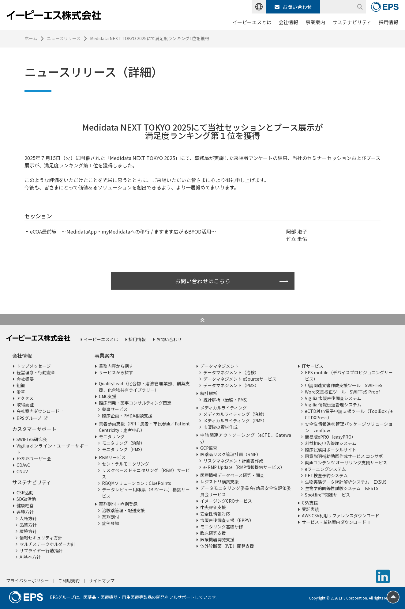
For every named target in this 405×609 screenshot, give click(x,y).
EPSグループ (29, 418)
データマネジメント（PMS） (231, 385)
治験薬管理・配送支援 (123, 510)
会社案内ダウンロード (38, 411)
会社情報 (288, 22)
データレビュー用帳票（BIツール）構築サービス (146, 492)
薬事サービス (115, 409)
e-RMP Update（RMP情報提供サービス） (244, 467)
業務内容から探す (116, 366)
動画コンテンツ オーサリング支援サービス (346, 462)
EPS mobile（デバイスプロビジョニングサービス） (349, 375)
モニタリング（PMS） (123, 449)
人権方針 (28, 518)
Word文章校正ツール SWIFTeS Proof (342, 392)
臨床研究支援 (213, 533)
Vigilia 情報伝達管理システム (333, 405)
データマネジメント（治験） (231, 372)
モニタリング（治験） (123, 443)
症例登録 (110, 523)
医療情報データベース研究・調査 (232, 475)
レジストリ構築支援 (219, 481)
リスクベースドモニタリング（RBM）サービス (146, 473)
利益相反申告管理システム (330, 443)
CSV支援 (310, 503)
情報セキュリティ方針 (41, 538)
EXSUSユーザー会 (34, 458)
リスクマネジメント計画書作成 (233, 461)
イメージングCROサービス (226, 501)
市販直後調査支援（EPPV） (227, 520)
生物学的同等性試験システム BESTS (341, 488)
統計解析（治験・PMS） (226, 400)
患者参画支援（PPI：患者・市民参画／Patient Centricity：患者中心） (144, 427)
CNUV (22, 471)
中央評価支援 (213, 507)
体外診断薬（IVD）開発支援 (227, 546)
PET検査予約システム (326, 475)
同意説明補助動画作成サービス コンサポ (344, 456)
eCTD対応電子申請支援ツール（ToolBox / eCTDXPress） (349, 414)
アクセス (25, 398)
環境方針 (28, 531)
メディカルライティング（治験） (235, 414)
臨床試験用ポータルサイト (330, 450)
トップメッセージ (34, 366)
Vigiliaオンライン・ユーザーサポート (52, 449)
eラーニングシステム (325, 469)
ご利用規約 (69, 580)
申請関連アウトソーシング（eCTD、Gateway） (245, 438)
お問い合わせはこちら (202, 281)
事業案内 (315, 22)
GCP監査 (208, 448)
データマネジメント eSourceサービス (239, 379)
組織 (21, 385)
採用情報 (388, 22)
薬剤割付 (110, 517)
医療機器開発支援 (217, 539)
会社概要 (25, 379)
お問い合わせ (293, 6)
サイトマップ (101, 580)
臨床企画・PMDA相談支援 (127, 416)
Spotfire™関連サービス (327, 495)
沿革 (21, 392)
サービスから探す (116, 372)
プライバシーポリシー (27, 580)
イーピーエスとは (252, 22)
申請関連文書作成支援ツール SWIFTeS (343, 385)
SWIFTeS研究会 (32, 439)
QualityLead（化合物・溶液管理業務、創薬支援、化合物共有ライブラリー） (144, 386)
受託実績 (310, 509)
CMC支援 (107, 396)
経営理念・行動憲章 (36, 372)
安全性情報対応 (215, 514)
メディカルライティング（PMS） (235, 420)
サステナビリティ (351, 22)
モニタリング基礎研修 (221, 526)
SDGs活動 (26, 499)
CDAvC (23, 465)
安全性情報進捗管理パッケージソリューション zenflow (349, 427)
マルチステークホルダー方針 (47, 544)
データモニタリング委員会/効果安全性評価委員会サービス (245, 491)
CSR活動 (25, 492)
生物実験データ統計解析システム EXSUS (346, 482)
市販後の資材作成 (220, 427)
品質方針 (28, 525)
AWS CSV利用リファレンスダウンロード (340, 515)
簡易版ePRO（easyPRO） (330, 437)
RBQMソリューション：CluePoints (136, 483)
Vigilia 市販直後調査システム (333, 398)
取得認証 (25, 405)
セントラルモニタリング (125, 464)
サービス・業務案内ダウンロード (334, 522)
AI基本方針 (30, 557)
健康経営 (25, 505)
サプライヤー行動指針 (41, 550)
